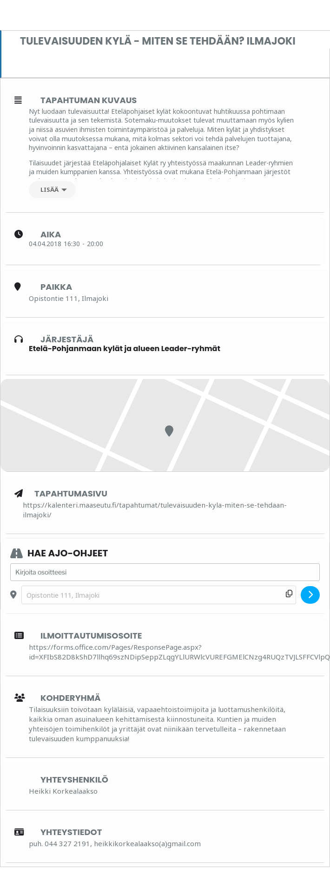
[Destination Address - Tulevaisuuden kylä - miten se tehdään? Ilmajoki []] (158, 595)
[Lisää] (52, 189)
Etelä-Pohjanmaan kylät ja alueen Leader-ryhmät (124, 348)
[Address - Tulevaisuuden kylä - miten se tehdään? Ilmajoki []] (165, 572)
